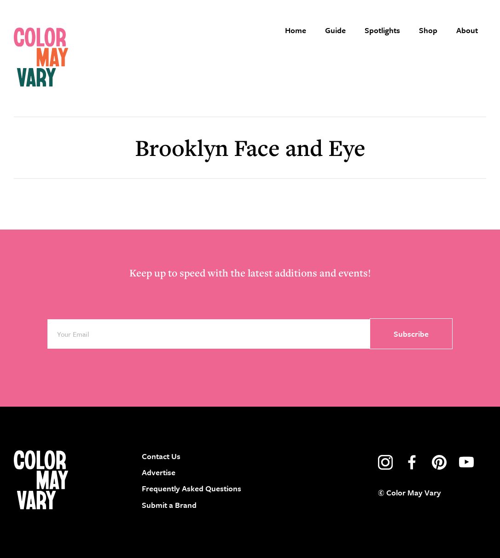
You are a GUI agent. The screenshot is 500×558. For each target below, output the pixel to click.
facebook (412, 462)
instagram (385, 462)
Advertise (158, 472)
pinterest (439, 462)
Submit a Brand (169, 505)
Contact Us (161, 456)
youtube (466, 462)
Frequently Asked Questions (191, 488)
